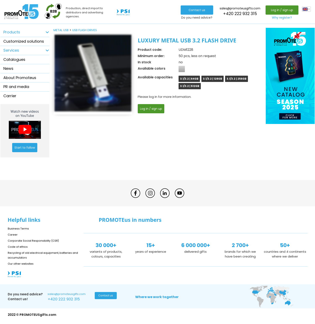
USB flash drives (84, 30)
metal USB (61, 30)
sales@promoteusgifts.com (238, 8)
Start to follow (24, 147)
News (8, 68)
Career (13, 234)
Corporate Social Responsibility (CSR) (37, 240)
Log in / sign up (281, 10)
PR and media (16, 86)
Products (11, 32)
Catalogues (14, 59)
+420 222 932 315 (239, 14)
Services (11, 50)
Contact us (195, 10)
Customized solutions (23, 41)
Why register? (281, 17)
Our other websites (23, 263)
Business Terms (20, 228)
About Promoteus (19, 77)
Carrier (9, 95)
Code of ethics (19, 246)
